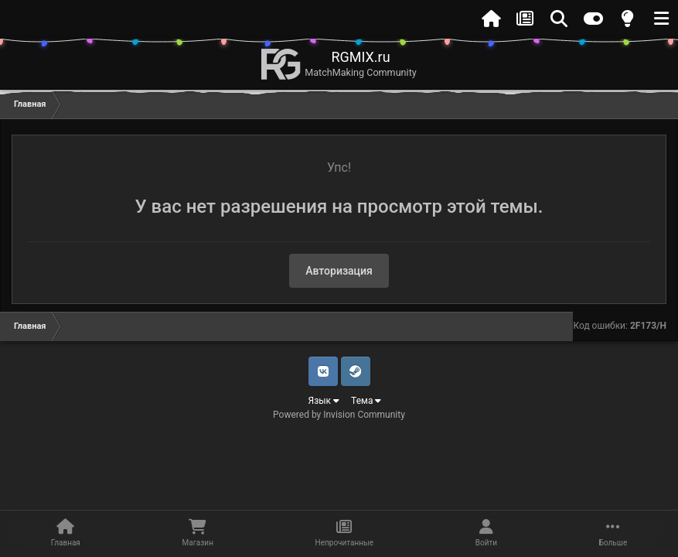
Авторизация (339, 271)
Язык (324, 400)
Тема (366, 400)
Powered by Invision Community (339, 414)
